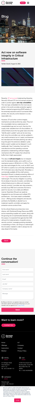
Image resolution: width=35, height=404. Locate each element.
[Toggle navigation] (32, 3)
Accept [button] (17, 400)
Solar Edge (4, 176)
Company (21, 345)
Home (3, 342)
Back (6, 241)
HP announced (12, 98)
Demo (23, 3)
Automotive (5, 348)
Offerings (4, 345)
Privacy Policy (20, 305)
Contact (20, 348)
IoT (19, 342)
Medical (3, 351)
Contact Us (8, 325)
